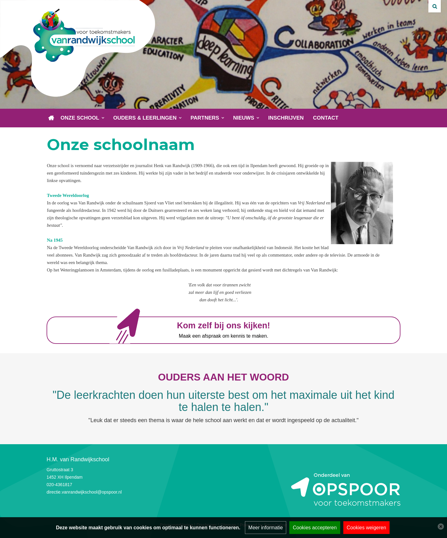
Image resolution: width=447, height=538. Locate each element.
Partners (205, 118)
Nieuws (243, 118)
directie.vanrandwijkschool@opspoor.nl (84, 492)
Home (51, 118)
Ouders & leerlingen (145, 118)
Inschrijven (286, 118)
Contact (325, 118)
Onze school (80, 118)
